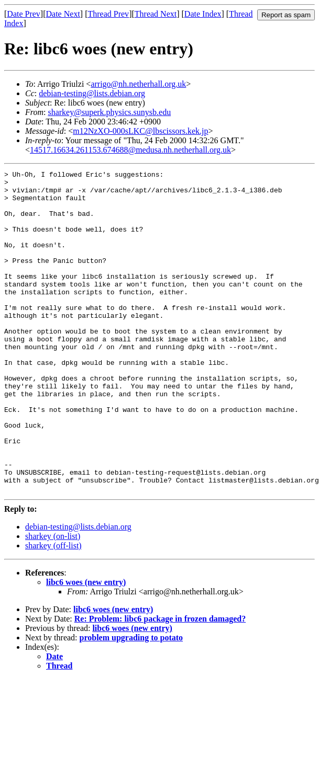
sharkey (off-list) (53, 609)
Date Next (63, 13)
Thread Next (156, 13)
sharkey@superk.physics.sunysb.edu (109, 112)
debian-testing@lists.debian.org (92, 93)
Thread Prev (108, 13)
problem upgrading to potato (131, 701)
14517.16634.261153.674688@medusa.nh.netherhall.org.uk (130, 149)
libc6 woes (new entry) (86, 646)
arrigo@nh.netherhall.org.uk (138, 83)
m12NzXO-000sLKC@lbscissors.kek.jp (140, 131)
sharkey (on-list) (52, 600)
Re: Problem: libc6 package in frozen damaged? (160, 683)
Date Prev (23, 13)
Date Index (203, 13)
